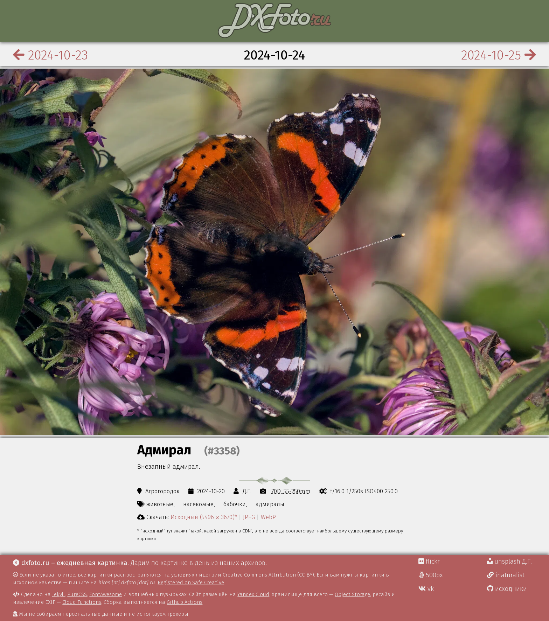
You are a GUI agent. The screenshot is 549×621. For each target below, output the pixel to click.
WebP (268, 517)
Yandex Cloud (253, 594)
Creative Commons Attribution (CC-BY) (268, 575)
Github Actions (184, 602)
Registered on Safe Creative (191, 582)
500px (430, 575)
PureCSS (77, 594)
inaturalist (505, 575)
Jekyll (58, 594)
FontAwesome (105, 594)
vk (426, 589)
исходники (507, 589)
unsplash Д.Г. (509, 561)
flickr (429, 561)
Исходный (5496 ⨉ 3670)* (204, 517)
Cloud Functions (81, 602)
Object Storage (352, 594)
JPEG (249, 517)
